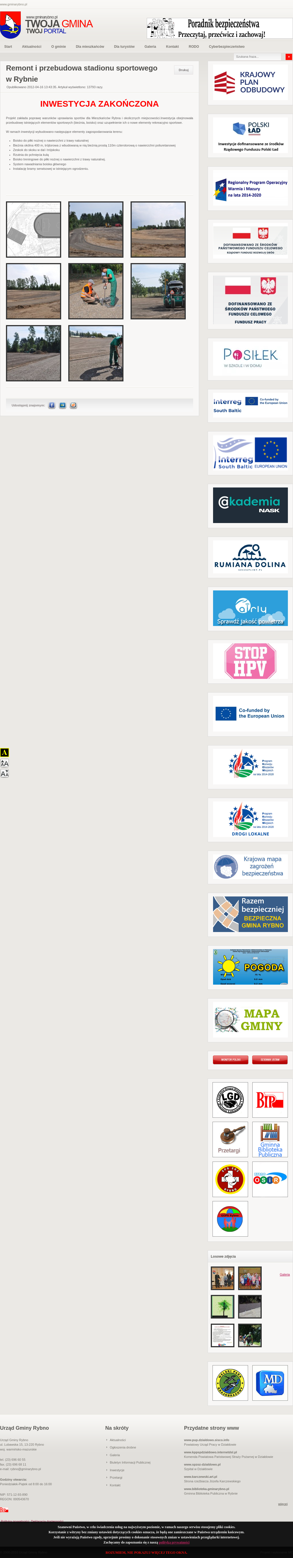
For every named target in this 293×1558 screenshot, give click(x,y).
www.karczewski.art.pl (200, 1476)
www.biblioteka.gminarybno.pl (206, 1489)
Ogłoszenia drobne (123, 1447)
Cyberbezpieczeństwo (226, 47)
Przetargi (116, 1477)
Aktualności (31, 47)
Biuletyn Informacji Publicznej (130, 1462)
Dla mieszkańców (90, 47)
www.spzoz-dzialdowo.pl (202, 1464)
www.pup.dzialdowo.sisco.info (206, 1440)
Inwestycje (117, 1470)
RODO (194, 47)
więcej (283, 1504)
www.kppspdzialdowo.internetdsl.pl (210, 1452)
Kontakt (172, 47)
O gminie (58, 47)
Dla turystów (124, 47)
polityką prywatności (174, 1542)
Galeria (150, 47)
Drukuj (184, 70)
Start (8, 47)
